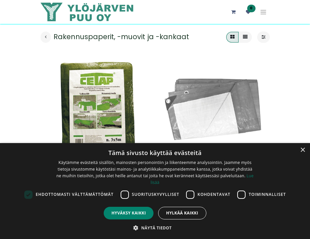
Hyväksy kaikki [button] (128, 213)
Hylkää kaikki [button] (182, 213)
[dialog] (155, 191)
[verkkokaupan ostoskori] (234, 12)
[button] (154, 227)
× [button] (302, 150)
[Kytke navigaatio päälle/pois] (263, 12)
